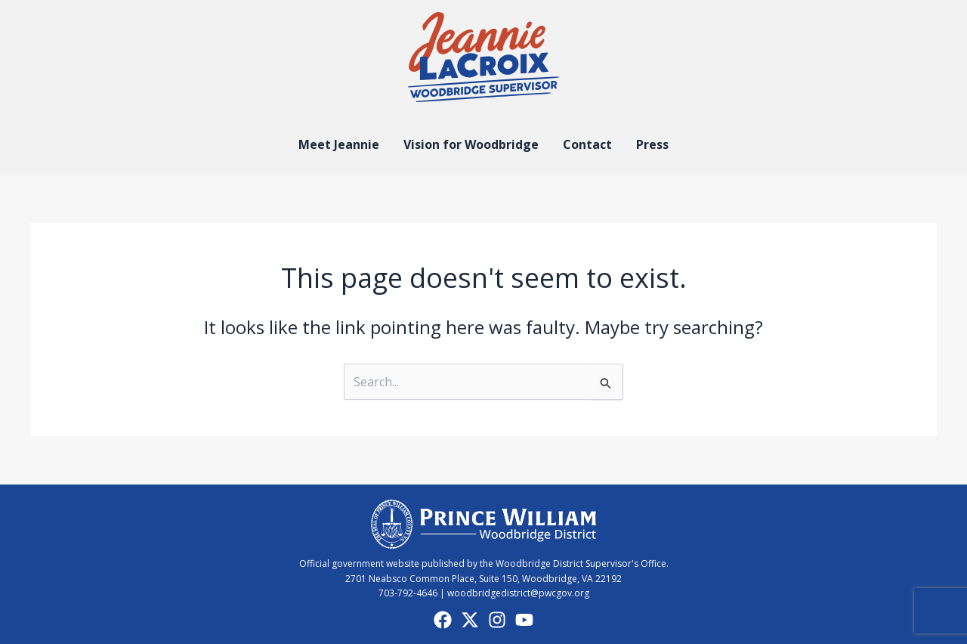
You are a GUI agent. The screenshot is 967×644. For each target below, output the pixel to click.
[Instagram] (497, 620)
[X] (470, 620)
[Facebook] (443, 620)
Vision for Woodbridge (471, 144)
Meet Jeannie (338, 144)
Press (652, 144)
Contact (587, 144)
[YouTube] (524, 620)
